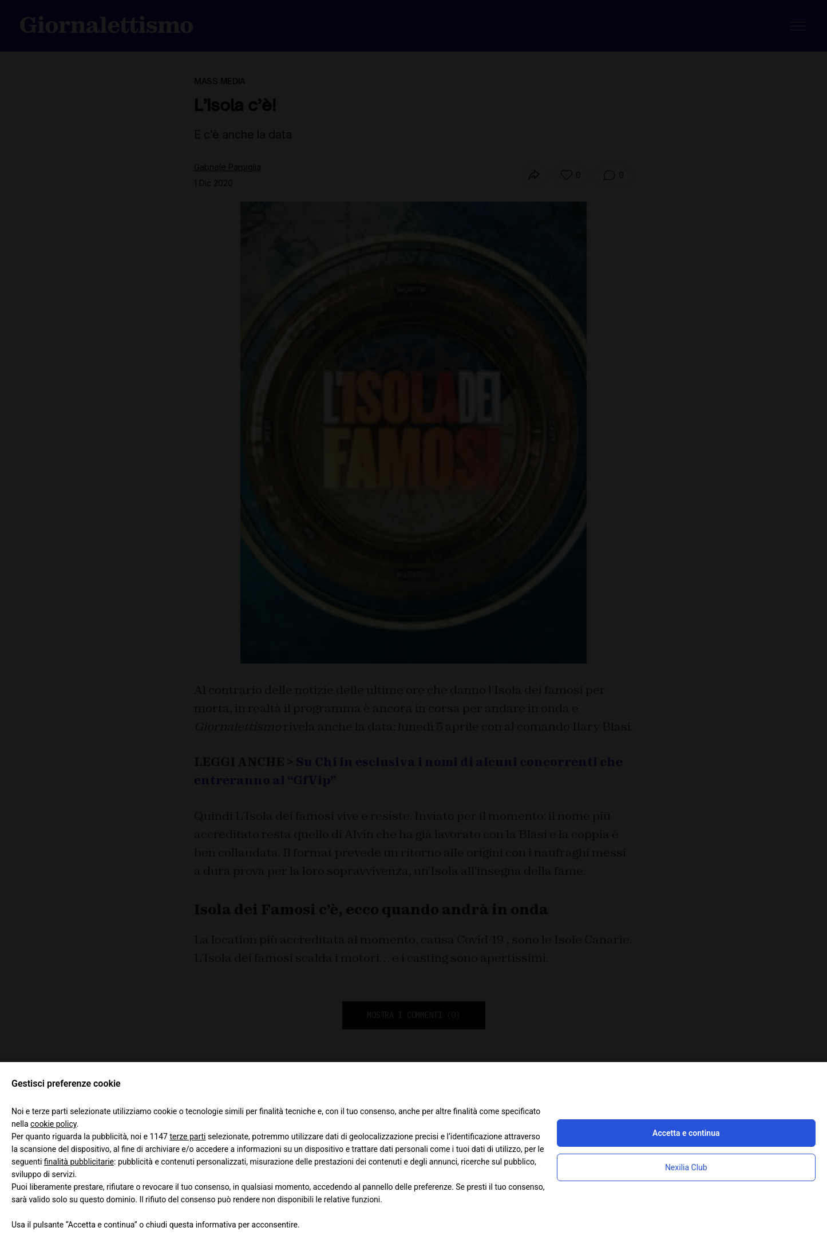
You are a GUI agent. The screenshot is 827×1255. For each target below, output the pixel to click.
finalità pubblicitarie (79, 1161)
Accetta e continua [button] (685, 1133)
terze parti (187, 1136)
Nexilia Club (686, 1167)
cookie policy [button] (53, 1123)
